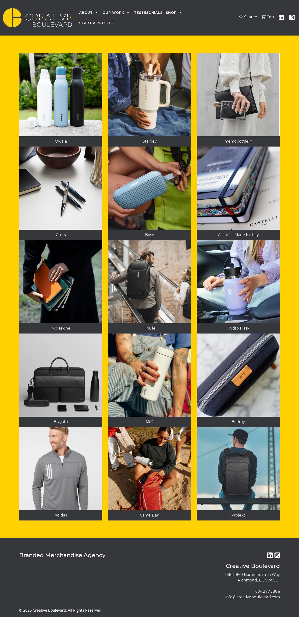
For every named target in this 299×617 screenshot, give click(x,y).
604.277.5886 (267, 591)
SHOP (171, 13)
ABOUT (86, 13)
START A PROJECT (96, 23)
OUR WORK (113, 13)
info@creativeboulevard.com (252, 597)
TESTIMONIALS (148, 13)
